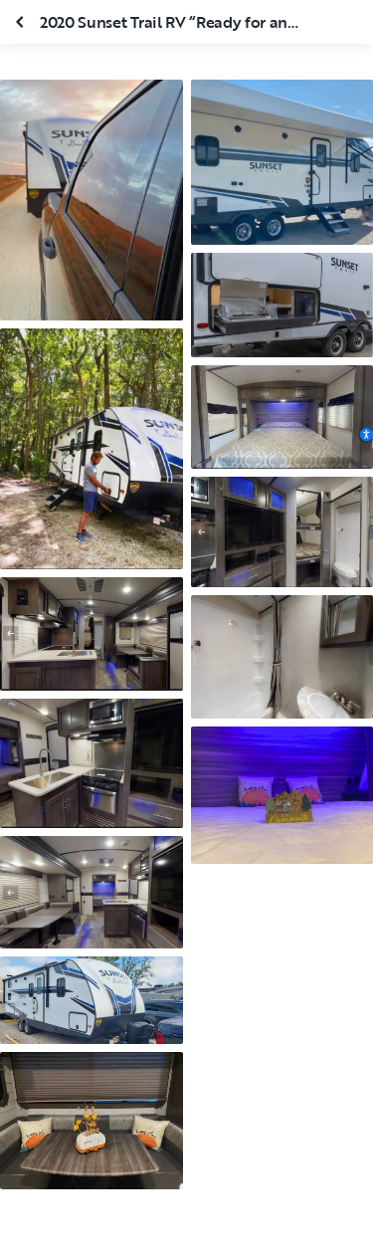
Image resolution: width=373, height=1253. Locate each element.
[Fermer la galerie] (22, 22)
